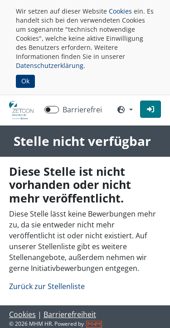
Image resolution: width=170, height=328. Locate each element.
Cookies (120, 11)
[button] (150, 109)
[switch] (51, 109)
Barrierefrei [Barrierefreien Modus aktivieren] (82, 110)
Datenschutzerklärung (49, 65)
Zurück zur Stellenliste (47, 286)
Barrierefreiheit (70, 314)
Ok (25, 81)
